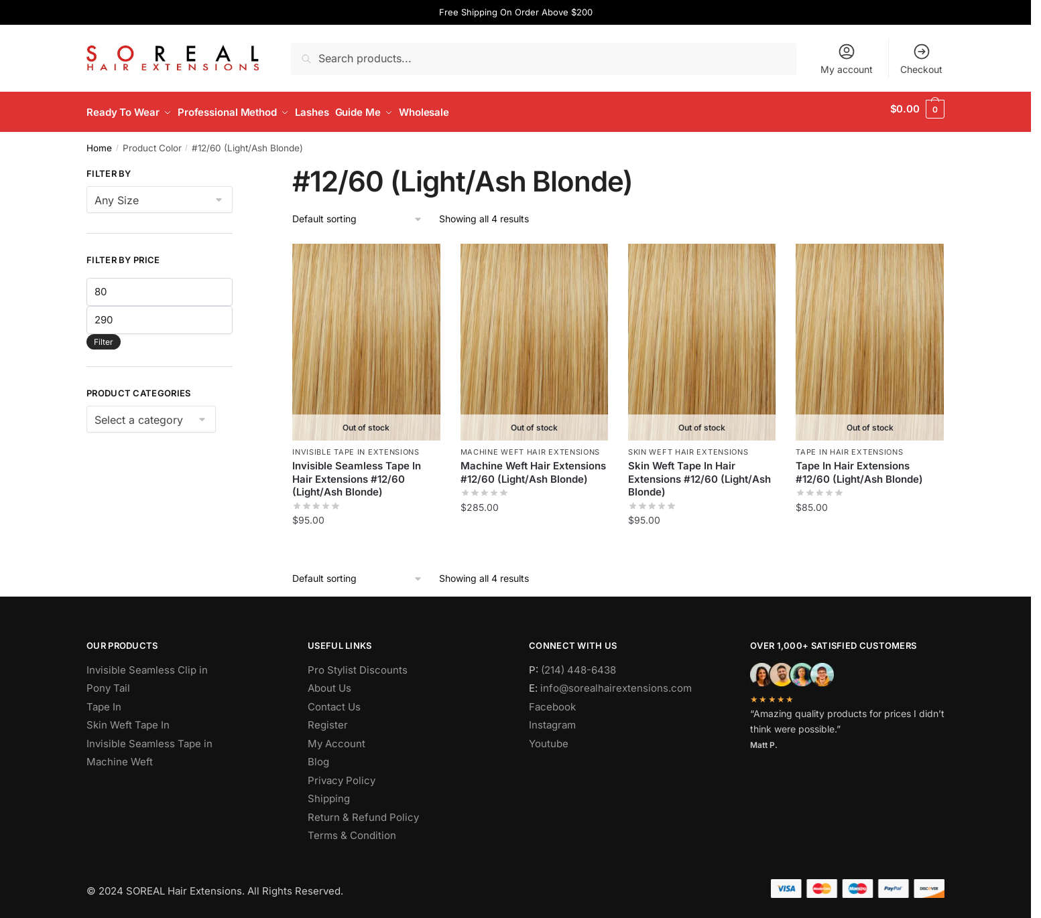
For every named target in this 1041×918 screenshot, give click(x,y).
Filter (103, 335)
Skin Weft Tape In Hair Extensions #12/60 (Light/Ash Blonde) (699, 472)
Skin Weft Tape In (128, 718)
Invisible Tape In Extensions (356, 446)
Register (328, 718)
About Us (329, 682)
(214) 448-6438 (578, 663)
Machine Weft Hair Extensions (531, 446)
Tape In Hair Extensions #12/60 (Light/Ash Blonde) (859, 466)
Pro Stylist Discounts (358, 663)
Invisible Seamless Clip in (147, 663)
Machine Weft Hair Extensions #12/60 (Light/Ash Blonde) (533, 466)
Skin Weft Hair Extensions (688, 446)
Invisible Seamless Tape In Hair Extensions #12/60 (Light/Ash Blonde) (356, 472)
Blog (318, 755)
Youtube (548, 737)
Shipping (329, 792)
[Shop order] (357, 213)
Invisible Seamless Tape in (149, 737)
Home (99, 141)
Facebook (552, 700)
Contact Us (334, 700)
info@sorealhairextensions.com (616, 682)
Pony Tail (108, 682)
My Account (336, 737)
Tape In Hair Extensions (849, 446)
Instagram (552, 718)
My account (846, 58)
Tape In (103, 700)
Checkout (921, 58)
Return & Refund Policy (363, 810)
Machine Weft (119, 755)
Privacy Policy (341, 773)
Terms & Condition (352, 829)
